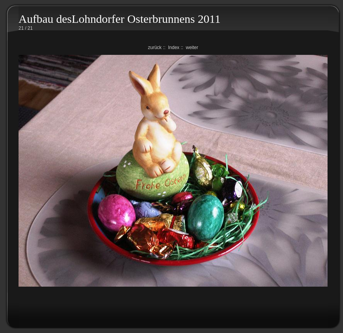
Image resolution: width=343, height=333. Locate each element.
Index (173, 47)
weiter (192, 47)
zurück (154, 47)
